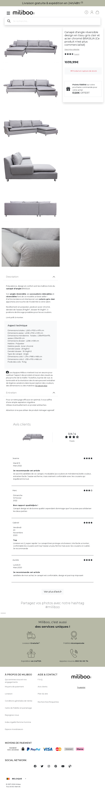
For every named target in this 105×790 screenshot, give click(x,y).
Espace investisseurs (14, 729)
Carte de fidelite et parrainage (18, 708)
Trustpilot (81, 687)
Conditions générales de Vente (18, 701)
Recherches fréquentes (48, 702)
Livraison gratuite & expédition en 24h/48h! (52, 3)
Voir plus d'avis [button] (52, 591)
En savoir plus (41, 386)
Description (12, 276)
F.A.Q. (40, 680)
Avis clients (42, 687)
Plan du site (43, 694)
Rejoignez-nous (12, 715)
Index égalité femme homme (18, 722)
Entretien (11, 392)
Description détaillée (72, 49)
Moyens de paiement (14, 687)
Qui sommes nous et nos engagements (16, 681)
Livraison (8, 694)
